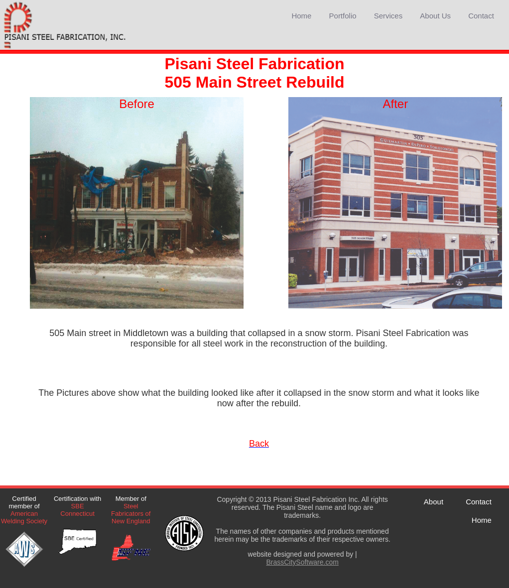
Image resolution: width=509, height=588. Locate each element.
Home (301, 15)
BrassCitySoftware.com (302, 562)
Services (388, 15)
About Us (435, 15)
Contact (481, 15)
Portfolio (343, 15)
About (433, 501)
